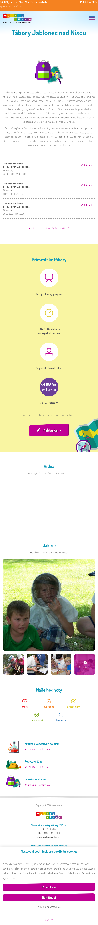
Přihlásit (88, 165)
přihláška (32, 749)
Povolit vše (49, 887)
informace (45, 749)
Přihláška (50, 429)
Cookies (49, 919)
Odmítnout (49, 897)
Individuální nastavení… (49, 906)
